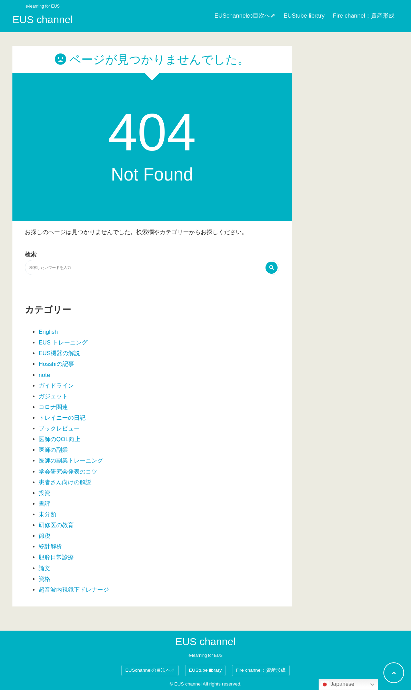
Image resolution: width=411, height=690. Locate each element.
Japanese (337, 684)
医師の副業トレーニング (71, 460)
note (44, 375)
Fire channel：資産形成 (363, 15)
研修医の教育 (56, 525)
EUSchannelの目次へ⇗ (244, 15)
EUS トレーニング (63, 342)
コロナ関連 (53, 407)
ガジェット (53, 396)
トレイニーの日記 (62, 418)
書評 (44, 504)
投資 (44, 493)
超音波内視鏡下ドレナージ (74, 589)
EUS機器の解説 (59, 353)
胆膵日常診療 (56, 557)
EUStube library (303, 15)
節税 (44, 536)
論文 (44, 568)
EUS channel (42, 19)
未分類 (47, 514)
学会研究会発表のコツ (68, 471)
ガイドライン (56, 385)
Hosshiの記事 (56, 364)
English (48, 332)
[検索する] (271, 268)
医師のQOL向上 (59, 439)
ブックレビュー (59, 428)
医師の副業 (53, 450)
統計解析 (50, 546)
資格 (44, 579)
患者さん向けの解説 (65, 482)
